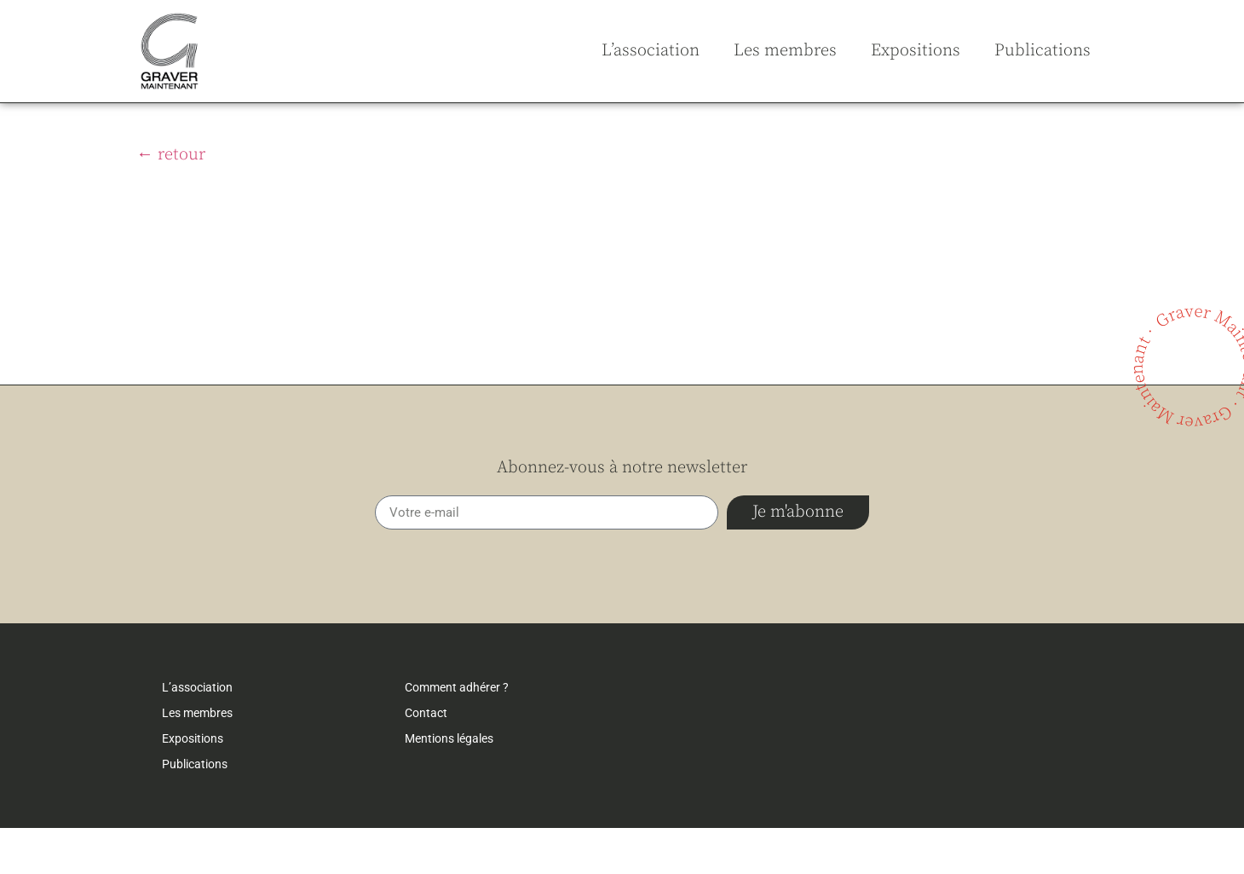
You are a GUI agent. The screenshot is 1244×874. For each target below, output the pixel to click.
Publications (1042, 50)
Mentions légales (449, 784)
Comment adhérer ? (457, 733)
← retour (170, 200)
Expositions (915, 50)
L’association (651, 50)
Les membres (785, 50)
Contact (426, 759)
